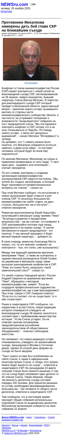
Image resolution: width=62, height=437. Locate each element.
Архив (24, 425)
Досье (15, 425)
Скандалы (39, 417)
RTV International (31, 83)
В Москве (23, 430)
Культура (6, 11)
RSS (46, 425)
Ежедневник (35, 425)
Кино (29, 417)
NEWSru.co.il (8, 430)
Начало (6, 425)
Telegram (6, 428)
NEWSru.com (14, 4)
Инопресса (35, 430)
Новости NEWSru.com (16, 433)
